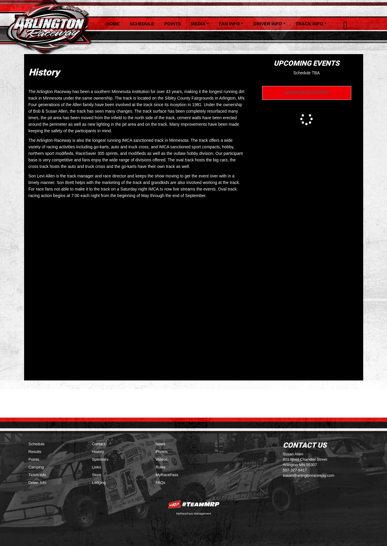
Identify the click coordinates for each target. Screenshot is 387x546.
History (98, 451)
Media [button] (198, 23)
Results (35, 451)
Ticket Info (37, 475)
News (160, 444)
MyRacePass (167, 475)
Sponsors (100, 459)
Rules (160, 467)
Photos (161, 451)
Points (172, 23)
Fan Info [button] (229, 23)
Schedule (142, 23)
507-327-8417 (295, 470)
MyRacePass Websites (193, 504)
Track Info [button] (309, 23)
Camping (36, 467)
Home (113, 23)
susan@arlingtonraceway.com (308, 475)
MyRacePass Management (193, 513)
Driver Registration (307, 92)
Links (96, 467)
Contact (98, 444)
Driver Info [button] (267, 23)
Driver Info (37, 482)
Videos (161, 459)
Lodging (99, 482)
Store (96, 475)
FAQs (160, 482)
